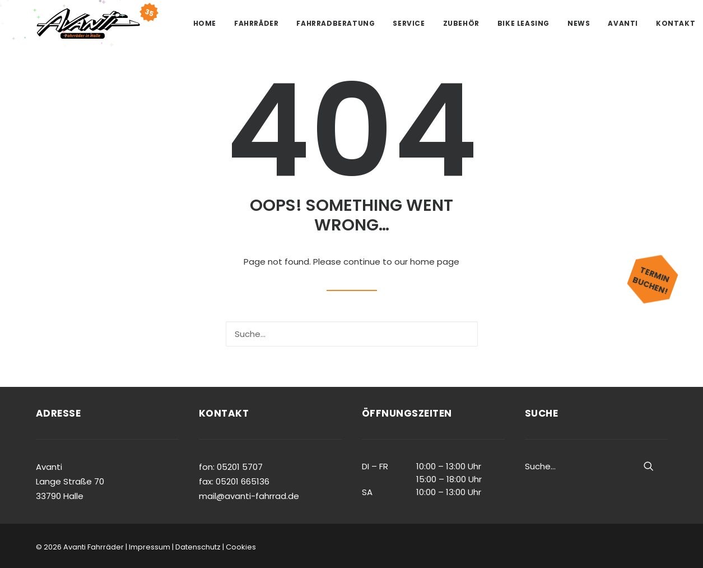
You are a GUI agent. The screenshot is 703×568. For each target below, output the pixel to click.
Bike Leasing (523, 23)
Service (409, 23)
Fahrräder (256, 23)
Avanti (623, 23)
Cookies (241, 547)
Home (204, 23)
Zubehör (461, 23)
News (578, 23)
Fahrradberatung (335, 23)
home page (434, 261)
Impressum (149, 547)
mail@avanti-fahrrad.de (249, 496)
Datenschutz (198, 547)
